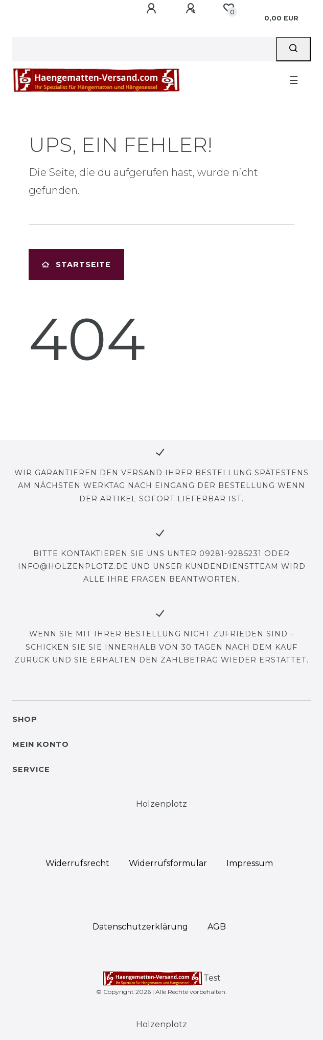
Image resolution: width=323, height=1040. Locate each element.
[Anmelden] (153, 8)
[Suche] (293, 49)
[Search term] (144, 49)
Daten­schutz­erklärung (140, 927)
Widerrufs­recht (77, 863)
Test (161, 978)
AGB (216, 927)
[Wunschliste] (228, 8)
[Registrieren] (192, 8)
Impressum (249, 863)
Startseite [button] (76, 264)
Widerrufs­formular (168, 863)
